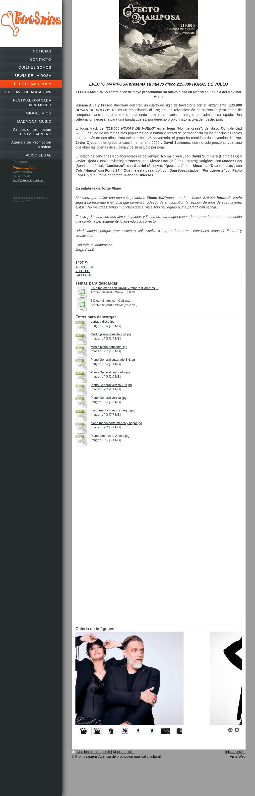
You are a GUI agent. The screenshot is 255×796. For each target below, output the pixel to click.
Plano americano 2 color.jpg (110, 436)
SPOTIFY (81, 262)
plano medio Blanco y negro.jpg (112, 410)
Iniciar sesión (235, 752)
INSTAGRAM (84, 267)
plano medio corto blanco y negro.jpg (116, 423)
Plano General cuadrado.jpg (110, 372)
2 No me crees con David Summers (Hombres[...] (125, 288)
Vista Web (238, 756)
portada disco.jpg (103, 321)
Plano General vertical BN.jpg (111, 385)
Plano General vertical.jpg (109, 397)
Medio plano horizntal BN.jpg (111, 334)
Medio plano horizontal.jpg (109, 347)
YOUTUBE (82, 271)
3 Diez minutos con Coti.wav (110, 300)
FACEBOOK (83, 275)
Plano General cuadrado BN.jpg (113, 359)
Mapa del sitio (123, 752)
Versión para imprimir (91, 752)
